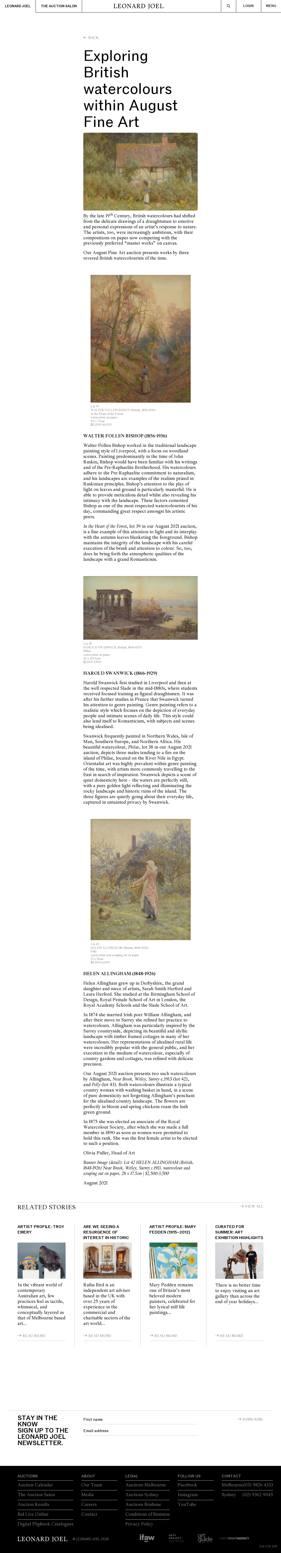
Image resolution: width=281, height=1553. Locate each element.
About (88, 1476)
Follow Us (189, 1476)
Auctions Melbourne (145, 1485)
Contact (89, 1514)
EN (274, 1546)
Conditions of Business (147, 1514)
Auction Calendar (35, 1485)
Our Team (91, 1485)
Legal (131, 1476)
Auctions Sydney (142, 1495)
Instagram (188, 1495)
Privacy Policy (139, 1524)
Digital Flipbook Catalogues (45, 1524)
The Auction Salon (59, 6)
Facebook (187, 1485)
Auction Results (33, 1504)
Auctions (28, 1476)
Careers (89, 1504)
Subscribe (252, 1419)
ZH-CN (265, 1546)
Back (93, 38)
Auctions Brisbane (143, 1504)
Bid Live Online (33, 1514)
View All (254, 1206)
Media (87, 1495)
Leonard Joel (18, 6)
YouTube (187, 1504)
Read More (34, 1336)
